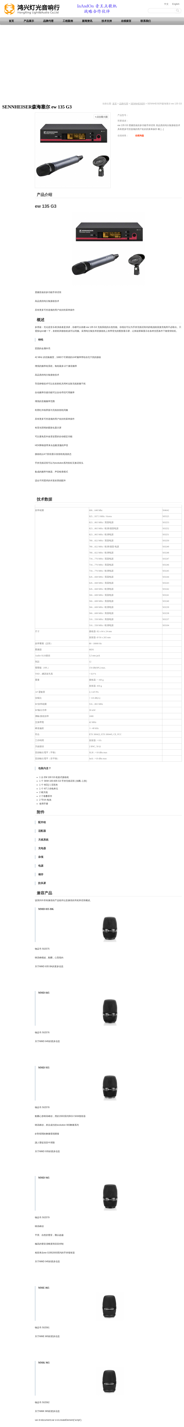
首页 (11, 21)
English (175, 4)
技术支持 (107, 21)
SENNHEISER (138, 103)
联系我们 (145, 21)
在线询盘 (139, 135)
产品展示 (29, 21)
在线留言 (126, 21)
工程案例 (68, 21)
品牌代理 (48, 21)
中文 (166, 4)
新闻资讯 (87, 21)
